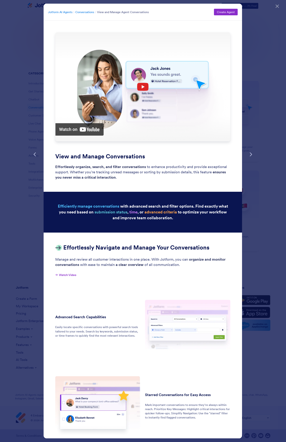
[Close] (277, 5)
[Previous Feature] (35, 154)
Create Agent (226, 12)
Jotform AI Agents (60, 12)
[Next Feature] (251, 154)
